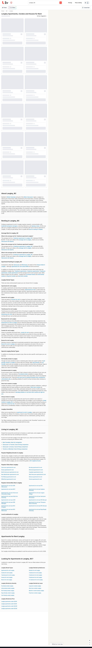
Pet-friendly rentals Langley (7, 591)
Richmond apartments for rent (36, 471)
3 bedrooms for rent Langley (35, 578)
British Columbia (11, 198)
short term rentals (22, 277)
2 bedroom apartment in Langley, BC (22, 247)
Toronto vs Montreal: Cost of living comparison (15, 450)
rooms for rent (10, 405)
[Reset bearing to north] (90, 646)
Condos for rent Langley (6, 574)
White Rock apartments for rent (8, 480)
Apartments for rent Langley (7, 571)
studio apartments (13, 274)
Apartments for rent (30, 290)
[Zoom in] (90, 642)
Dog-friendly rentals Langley (8, 594)
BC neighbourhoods (35, 462)
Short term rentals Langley (35, 589)
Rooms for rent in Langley (8, 345)
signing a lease (36, 227)
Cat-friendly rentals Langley (7, 596)
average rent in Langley (25, 241)
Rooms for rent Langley (6, 581)
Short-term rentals (35, 388)
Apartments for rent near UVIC (8, 501)
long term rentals (11, 277)
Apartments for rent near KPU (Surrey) (38, 507)
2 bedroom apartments (33, 272)
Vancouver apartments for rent (8, 468)
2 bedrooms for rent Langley (35, 576)
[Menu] (87, 2)
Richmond (24, 266)
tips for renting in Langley (36, 230)
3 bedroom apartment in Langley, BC (22, 256)
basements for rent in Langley (9, 324)
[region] (70, 329)
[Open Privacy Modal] (11, 3)
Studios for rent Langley (34, 571)
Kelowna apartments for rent (35, 478)
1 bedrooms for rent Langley (35, 574)
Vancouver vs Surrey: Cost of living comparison (15, 448)
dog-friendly (36, 363)
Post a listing (78, 2)
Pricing (70, 2)
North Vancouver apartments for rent (9, 473)
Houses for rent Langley (6, 578)
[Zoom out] (90, 644)
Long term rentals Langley (35, 587)
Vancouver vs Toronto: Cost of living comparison (15, 445)
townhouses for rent (6, 315)
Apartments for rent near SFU (35, 486)
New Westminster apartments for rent (10, 475)
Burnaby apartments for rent (35, 468)
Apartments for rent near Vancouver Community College (9, 494)
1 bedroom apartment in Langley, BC (22, 239)
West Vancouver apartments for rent (37, 475)
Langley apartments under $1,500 (9, 605)
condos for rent (25, 333)
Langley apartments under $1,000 (9, 602)
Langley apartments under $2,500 (9, 609)
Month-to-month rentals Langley (36, 591)
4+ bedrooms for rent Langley (36, 581)
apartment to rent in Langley (24, 413)
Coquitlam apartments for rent (36, 473)
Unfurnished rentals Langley (7, 589)
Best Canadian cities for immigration (12, 443)
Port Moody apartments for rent (8, 478)
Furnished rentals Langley (7, 587)
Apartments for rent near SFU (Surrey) (38, 501)
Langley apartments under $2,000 (9, 607)
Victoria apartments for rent (35, 480)
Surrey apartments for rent (7, 471)
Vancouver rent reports (7, 242)
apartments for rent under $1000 (20, 267)
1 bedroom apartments (20, 272)
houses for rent (16, 300)
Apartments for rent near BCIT (8, 490)
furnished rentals (30, 275)
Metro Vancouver (28, 198)
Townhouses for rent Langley (8, 576)
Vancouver (16, 266)
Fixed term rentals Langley (35, 594)
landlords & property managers (9, 227)
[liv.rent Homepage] (5, 2)
